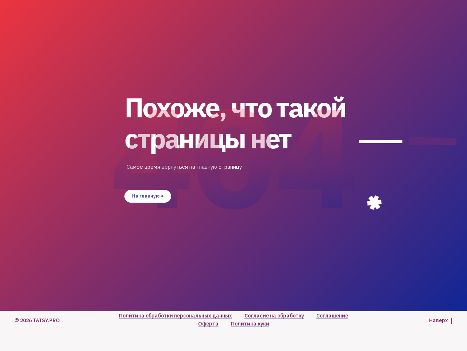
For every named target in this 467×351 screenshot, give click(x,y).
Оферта (208, 323)
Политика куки (250, 323)
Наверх (440, 320)
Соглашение (332, 315)
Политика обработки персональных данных (175, 315)
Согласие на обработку (274, 315)
